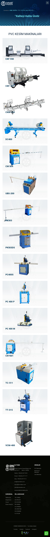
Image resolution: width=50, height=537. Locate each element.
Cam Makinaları (37, 474)
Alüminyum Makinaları (37, 471)
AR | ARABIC (17, 504)
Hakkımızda (8, 497)
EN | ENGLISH (18, 500)
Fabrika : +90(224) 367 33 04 (20, 473)
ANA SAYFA (13, 10)
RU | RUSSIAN (18, 502)
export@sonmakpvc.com (20, 484)
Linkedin (21, 529)
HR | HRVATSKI (18, 509)
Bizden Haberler (9, 504)
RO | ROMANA (18, 511)
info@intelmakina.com (19, 482)
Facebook (27, 529)
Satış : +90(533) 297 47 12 (20, 479)
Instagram (34, 529)
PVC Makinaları (37, 468)
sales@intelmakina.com (19, 487)
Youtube (16, 529)
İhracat (7, 502)
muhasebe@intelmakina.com (21, 490)
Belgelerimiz (8, 500)
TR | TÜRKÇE (17, 497)
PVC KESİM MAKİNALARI (26, 10)
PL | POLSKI (17, 513)
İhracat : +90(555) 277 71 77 (20, 476)
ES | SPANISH (18, 506)
